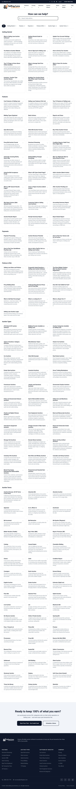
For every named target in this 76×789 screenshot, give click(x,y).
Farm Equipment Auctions (46, 768)
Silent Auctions (24, 755)
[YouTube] (56, 1)
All (3, 26)
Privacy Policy (61, 785)
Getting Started (11, 26)
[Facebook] (49, 1)
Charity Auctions (44, 766)
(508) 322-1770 (6, 1)
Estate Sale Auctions (45, 755)
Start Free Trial (68, 1)
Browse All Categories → (46, 771)
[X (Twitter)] (52, 1)
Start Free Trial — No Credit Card (29, 723)
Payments (31, 26)
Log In (60, 1)
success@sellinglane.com (20, 779)
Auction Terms (64, 26)
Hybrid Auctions (24, 758)
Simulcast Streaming (7, 752)
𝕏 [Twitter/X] (65, 779)
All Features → (5, 768)
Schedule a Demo (51, 723)
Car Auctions (43, 752)
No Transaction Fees (7, 766)
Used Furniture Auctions (45, 763)
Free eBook (61, 766)
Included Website (6, 755)
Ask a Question (62, 758)
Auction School (62, 760)
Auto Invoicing (5, 760)
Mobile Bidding (24, 763)
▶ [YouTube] (72, 779)
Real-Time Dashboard (7, 763)
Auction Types (52, 26)
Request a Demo (62, 755)
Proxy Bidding (24, 760)
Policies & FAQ (41, 26)
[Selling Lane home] (12, 6)
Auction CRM (5, 758)
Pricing (60, 752)
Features (22, 26)
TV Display (23, 766)
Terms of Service (70, 785)
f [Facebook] (61, 779)
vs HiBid (60, 763)
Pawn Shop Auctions (45, 758)
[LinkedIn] (54, 1)
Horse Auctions (43, 760)
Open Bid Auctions (25, 752)
